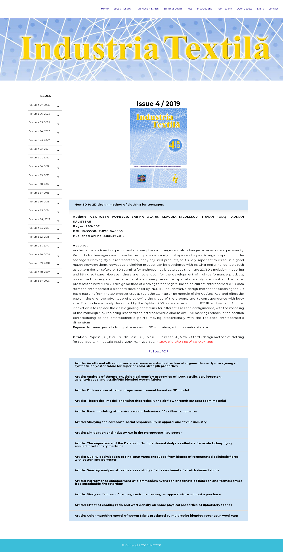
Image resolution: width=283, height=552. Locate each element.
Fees (168, 8)
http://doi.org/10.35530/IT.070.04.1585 (185, 341)
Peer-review (211, 8)
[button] (158, 205)
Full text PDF (158, 351)
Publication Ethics (117, 8)
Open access (236, 8)
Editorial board (147, 8)
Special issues (87, 8)
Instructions (187, 8)
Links (256, 8)
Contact (271, 8)
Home (66, 8)
